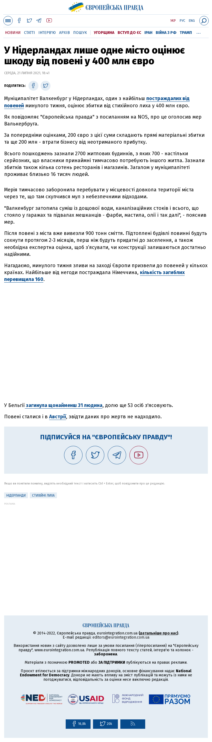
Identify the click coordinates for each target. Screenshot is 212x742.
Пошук (80, 32)
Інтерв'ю (47, 32)
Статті (29, 32)
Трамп (186, 32)
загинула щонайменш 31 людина (63, 405)
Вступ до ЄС (129, 32)
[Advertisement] (106, 543)
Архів (64, 32)
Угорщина (104, 32)
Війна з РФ (166, 32)
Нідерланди (16, 495)
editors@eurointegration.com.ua (120, 637)
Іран (148, 32)
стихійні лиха (43, 495)
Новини (13, 32)
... (198, 32)
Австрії (57, 417)
